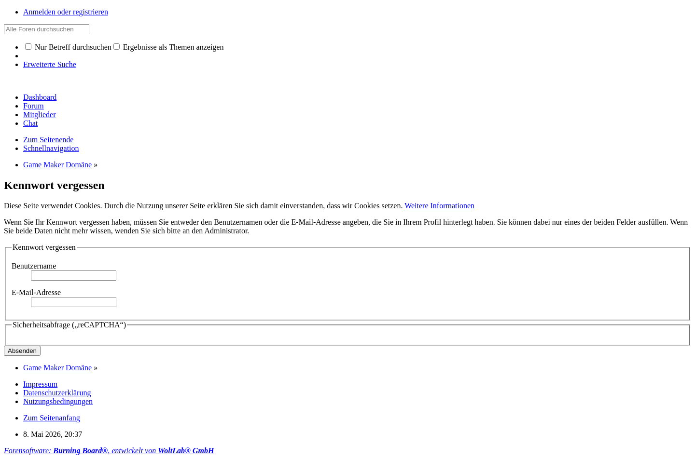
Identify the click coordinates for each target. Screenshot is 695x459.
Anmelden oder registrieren (65, 12)
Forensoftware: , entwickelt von (109, 450)
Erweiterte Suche (49, 64)
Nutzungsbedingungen (58, 401)
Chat (30, 123)
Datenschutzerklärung (57, 393)
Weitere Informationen (439, 206)
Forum (33, 106)
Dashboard (39, 97)
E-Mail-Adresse (36, 292)
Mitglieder (39, 114)
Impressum (40, 384)
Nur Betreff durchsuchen (68, 47)
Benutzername (34, 266)
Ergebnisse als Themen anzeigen (168, 47)
